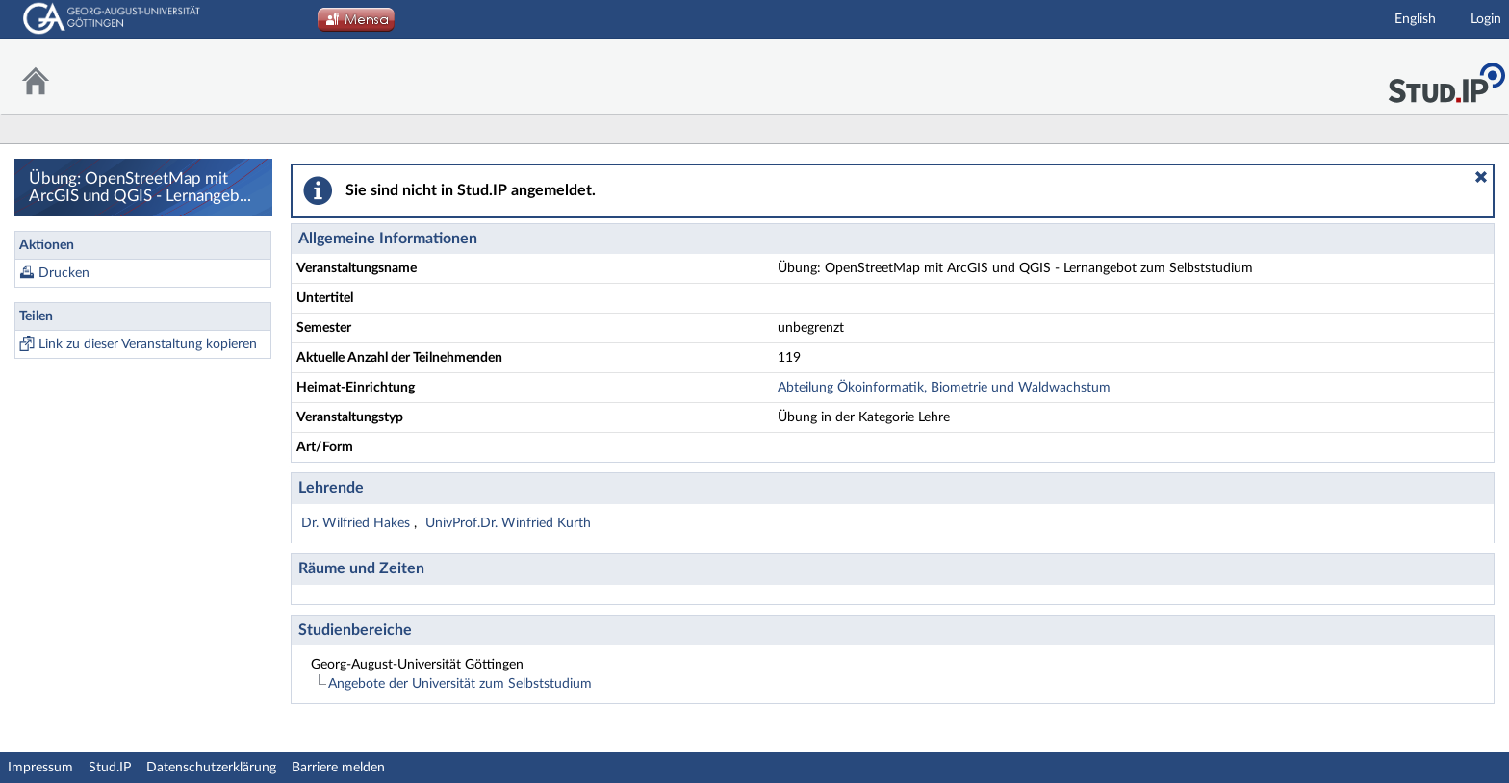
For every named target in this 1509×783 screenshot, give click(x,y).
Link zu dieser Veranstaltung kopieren (147, 344)
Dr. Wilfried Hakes (357, 523)
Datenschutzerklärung (211, 767)
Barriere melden (338, 767)
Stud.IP (110, 767)
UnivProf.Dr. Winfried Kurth (508, 523)
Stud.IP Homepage (1446, 77)
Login (1486, 19)
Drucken (64, 273)
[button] (1481, 177)
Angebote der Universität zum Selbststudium (460, 684)
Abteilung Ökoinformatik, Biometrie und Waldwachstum (944, 387)
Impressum (40, 767)
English (1415, 19)
